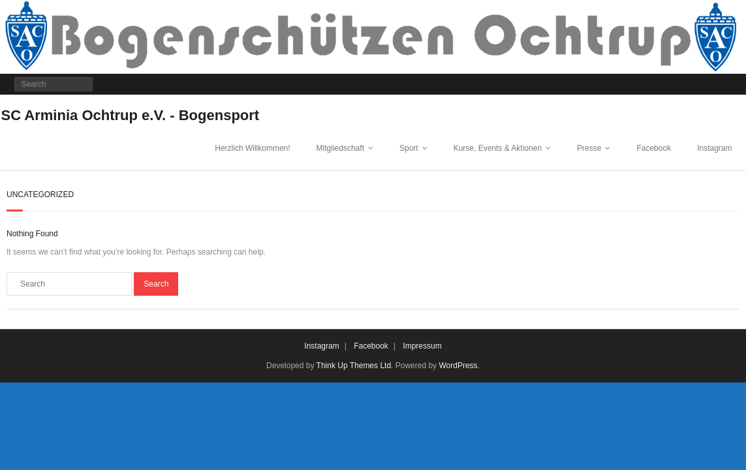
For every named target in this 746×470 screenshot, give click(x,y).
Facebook (653, 148)
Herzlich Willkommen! (252, 148)
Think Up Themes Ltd (354, 365)
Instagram (714, 148)
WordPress (458, 365)
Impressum (422, 346)
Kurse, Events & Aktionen (498, 148)
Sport (408, 148)
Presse (589, 148)
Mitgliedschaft (340, 148)
